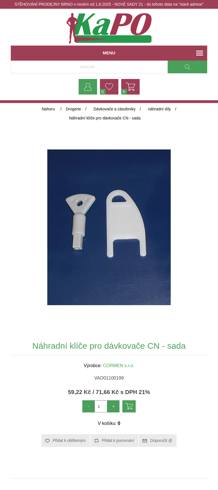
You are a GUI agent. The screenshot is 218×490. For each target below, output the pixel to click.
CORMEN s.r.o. (118, 365)
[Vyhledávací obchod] (89, 67)
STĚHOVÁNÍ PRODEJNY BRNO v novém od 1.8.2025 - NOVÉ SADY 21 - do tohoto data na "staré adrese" (109, 4)
